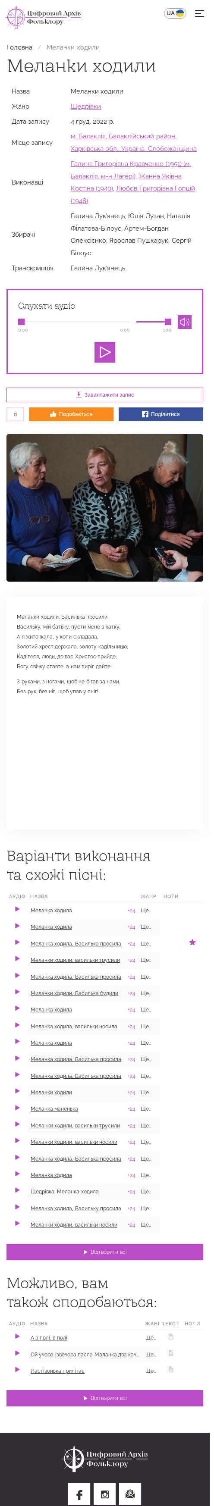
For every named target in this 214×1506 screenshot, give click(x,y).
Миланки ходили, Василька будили (74, 993)
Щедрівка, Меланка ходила (65, 1192)
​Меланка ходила (51, 1175)
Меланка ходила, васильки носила (74, 1027)
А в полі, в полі (49, 1338)
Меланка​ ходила (51, 1010)
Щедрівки (86, 106)
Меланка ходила (51, 911)
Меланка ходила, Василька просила (76, 944)
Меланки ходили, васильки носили (74, 1142)
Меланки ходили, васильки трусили (75, 960)
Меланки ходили (51, 1093)
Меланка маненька (54, 1109)
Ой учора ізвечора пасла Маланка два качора (88, 1355)
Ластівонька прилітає (58, 1371)
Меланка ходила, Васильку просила (76, 1208)
